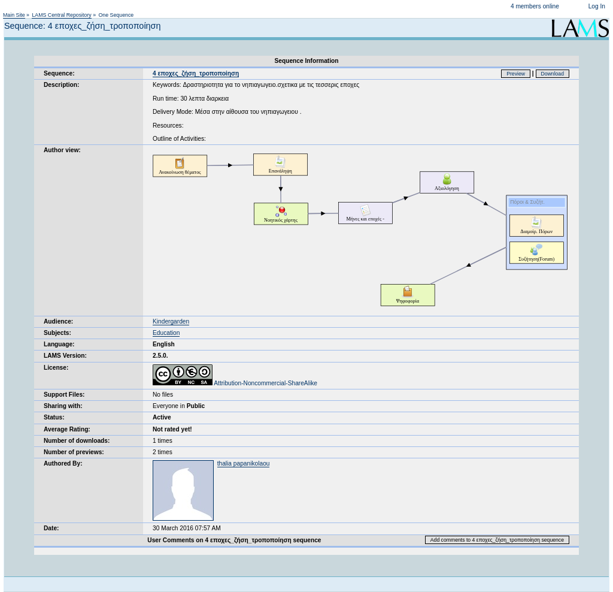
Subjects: (57, 333)
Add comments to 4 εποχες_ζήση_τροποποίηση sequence (497, 540)
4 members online (535, 6)
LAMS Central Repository (61, 15)
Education (166, 333)
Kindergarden (171, 321)
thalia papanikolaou (243, 463)
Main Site (14, 15)
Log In (596, 6)
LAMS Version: (65, 355)
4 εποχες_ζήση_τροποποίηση (196, 73)
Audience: (58, 321)
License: (56, 367)
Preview (515, 74)
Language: (59, 344)
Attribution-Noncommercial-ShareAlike (235, 383)
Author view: (62, 150)
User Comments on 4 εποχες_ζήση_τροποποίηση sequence (234, 540)
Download (553, 74)
